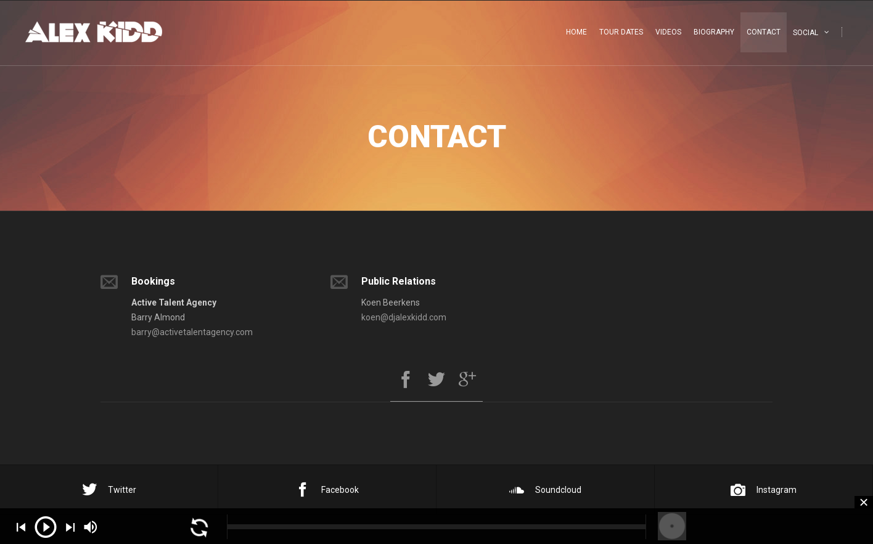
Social (805, 32)
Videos (668, 32)
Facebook (327, 489)
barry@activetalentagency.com (192, 332)
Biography (714, 32)
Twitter (109, 489)
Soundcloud (545, 489)
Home (576, 32)
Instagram (764, 489)
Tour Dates (621, 32)
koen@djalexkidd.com (403, 317)
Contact (764, 32)
